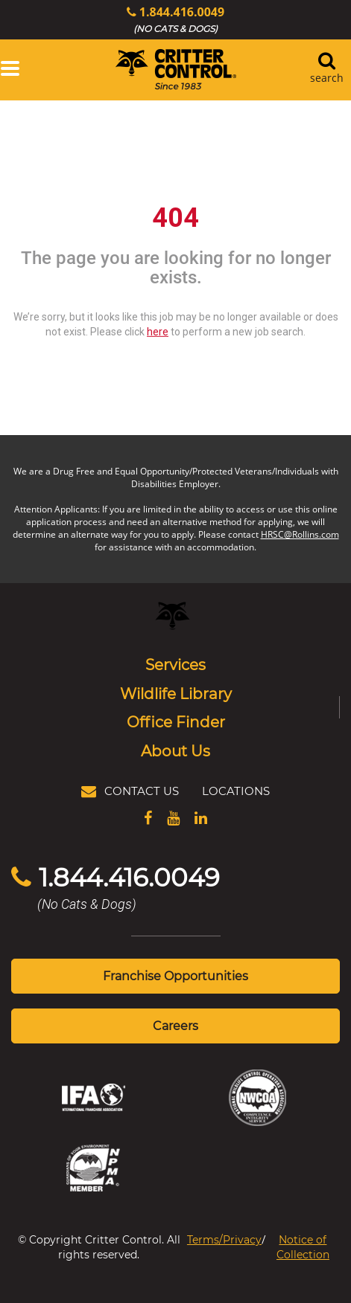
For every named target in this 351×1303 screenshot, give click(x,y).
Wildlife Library (176, 693)
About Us (175, 750)
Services (175, 664)
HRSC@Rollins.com (300, 534)
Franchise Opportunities (175, 975)
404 (175, 218)
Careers (175, 1025)
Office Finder (176, 721)
